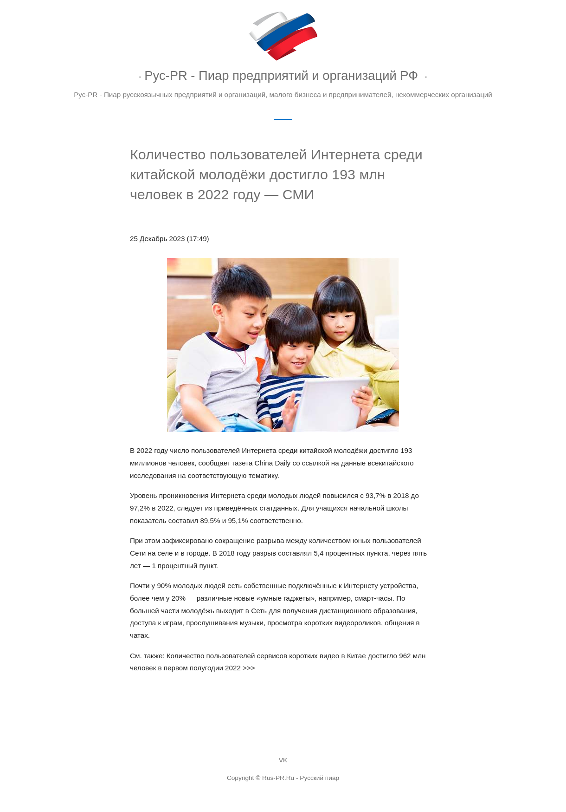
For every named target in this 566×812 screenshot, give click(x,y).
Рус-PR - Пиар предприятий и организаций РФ (281, 75)
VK (283, 760)
